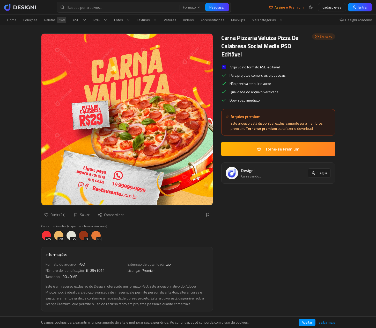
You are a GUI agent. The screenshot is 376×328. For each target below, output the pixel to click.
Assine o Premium (286, 7)
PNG (100, 20)
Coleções (30, 20)
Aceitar (307, 322)
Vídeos (188, 20)
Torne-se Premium (278, 149)
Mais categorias (267, 20)
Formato (192, 7)
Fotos (122, 20)
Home (12, 20)
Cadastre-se (332, 7)
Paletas (55, 20)
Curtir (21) (54, 214)
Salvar (82, 214)
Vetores (170, 20)
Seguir (319, 173)
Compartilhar (111, 214)
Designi (248, 170)
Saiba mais (327, 322)
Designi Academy (356, 20)
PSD (80, 20)
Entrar (360, 7)
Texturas (147, 20)
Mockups (238, 20)
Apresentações (212, 20)
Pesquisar (217, 7)
